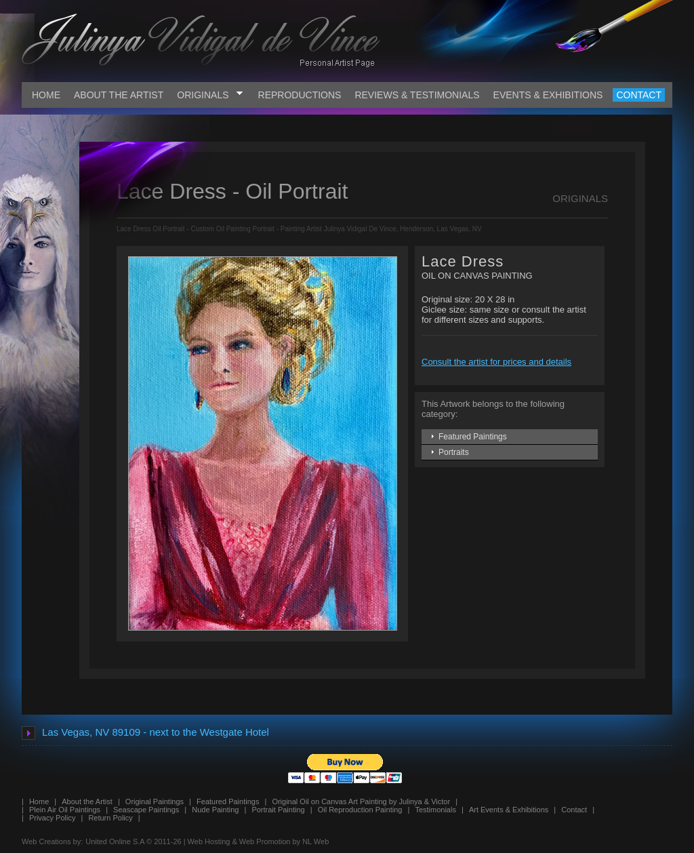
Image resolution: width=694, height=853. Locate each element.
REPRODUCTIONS (300, 95)
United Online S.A (114, 841)
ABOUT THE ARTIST (118, 95)
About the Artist (87, 801)
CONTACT (638, 95)
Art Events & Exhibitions (508, 810)
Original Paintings (154, 801)
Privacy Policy (52, 818)
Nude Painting (215, 810)
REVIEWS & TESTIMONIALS (416, 95)
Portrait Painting (277, 810)
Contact (574, 810)
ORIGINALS (210, 95)
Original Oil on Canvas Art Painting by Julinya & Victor (361, 801)
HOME (46, 95)
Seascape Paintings (146, 810)
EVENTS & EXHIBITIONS (548, 95)
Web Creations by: (52, 841)
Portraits (453, 452)
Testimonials (435, 810)
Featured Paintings (472, 436)
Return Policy (110, 818)
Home (39, 801)
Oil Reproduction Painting (360, 810)
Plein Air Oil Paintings (64, 810)
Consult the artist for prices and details (496, 362)
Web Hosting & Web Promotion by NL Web (258, 841)
